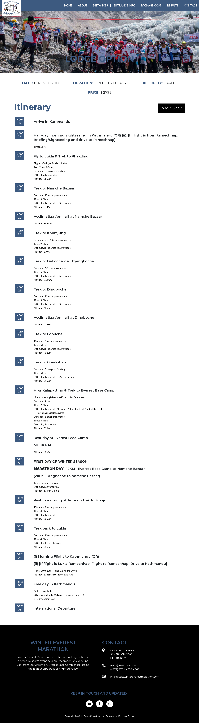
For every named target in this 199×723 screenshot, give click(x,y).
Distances (100, 5)
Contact (190, 5)
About (82, 5)
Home (68, 5)
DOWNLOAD (171, 108)
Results (172, 5)
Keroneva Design (126, 716)
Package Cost (151, 5)
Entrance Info (124, 5)
